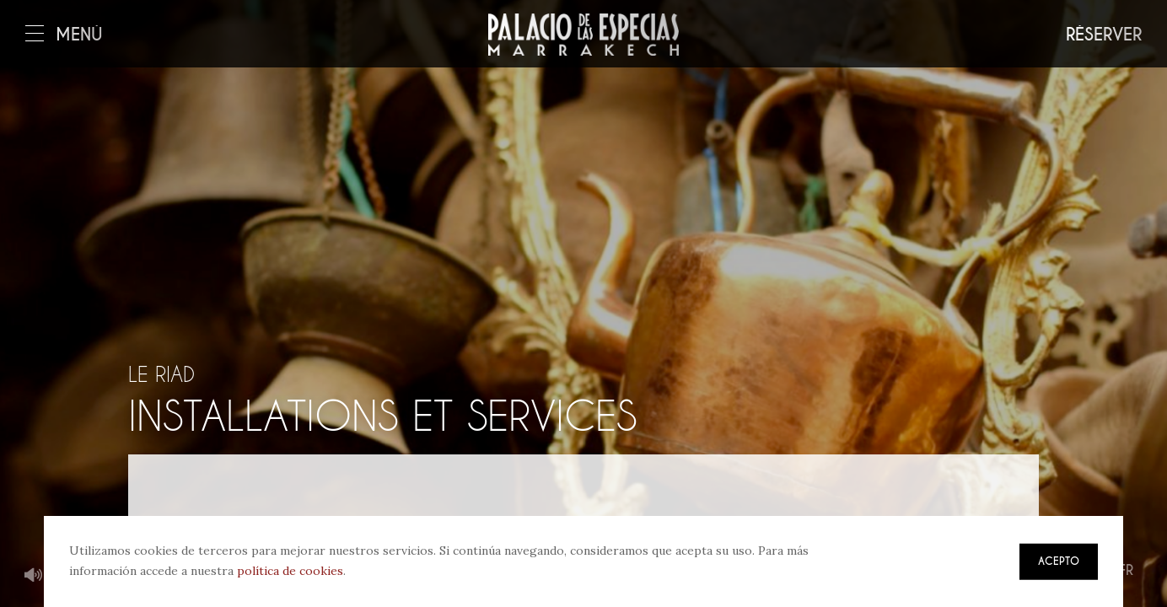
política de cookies (290, 570)
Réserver (1104, 35)
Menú (64, 35)
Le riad (161, 374)
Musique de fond (34, 576)
